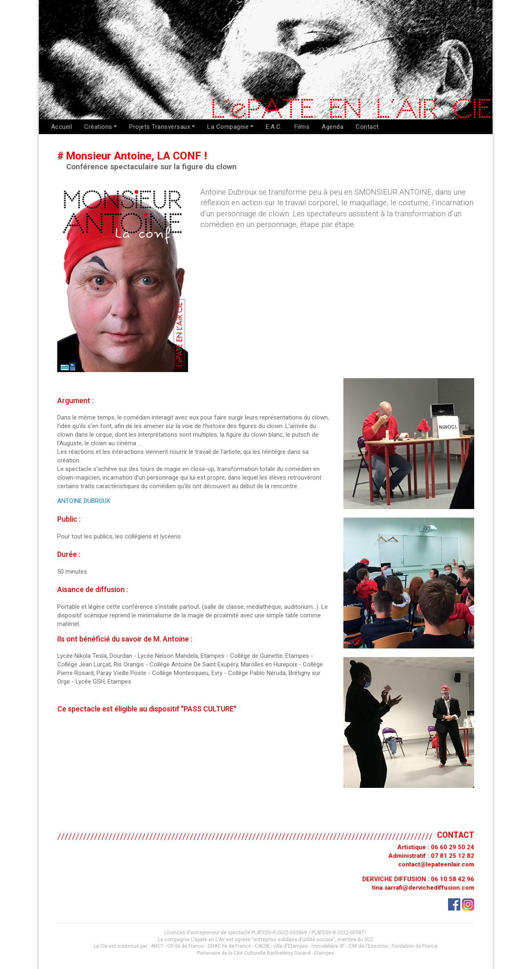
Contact (367, 126)
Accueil (61, 126)
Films (302, 126)
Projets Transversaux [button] (159, 126)
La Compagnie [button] (228, 126)
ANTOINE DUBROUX (83, 501)
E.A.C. (274, 126)
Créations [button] (98, 126)
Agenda (332, 126)
